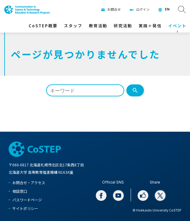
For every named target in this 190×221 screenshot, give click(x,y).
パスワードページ (27, 199)
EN (167, 9)
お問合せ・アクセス (28, 182)
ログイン (143, 9)
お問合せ (114, 9)
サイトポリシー (25, 208)
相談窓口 (19, 191)
